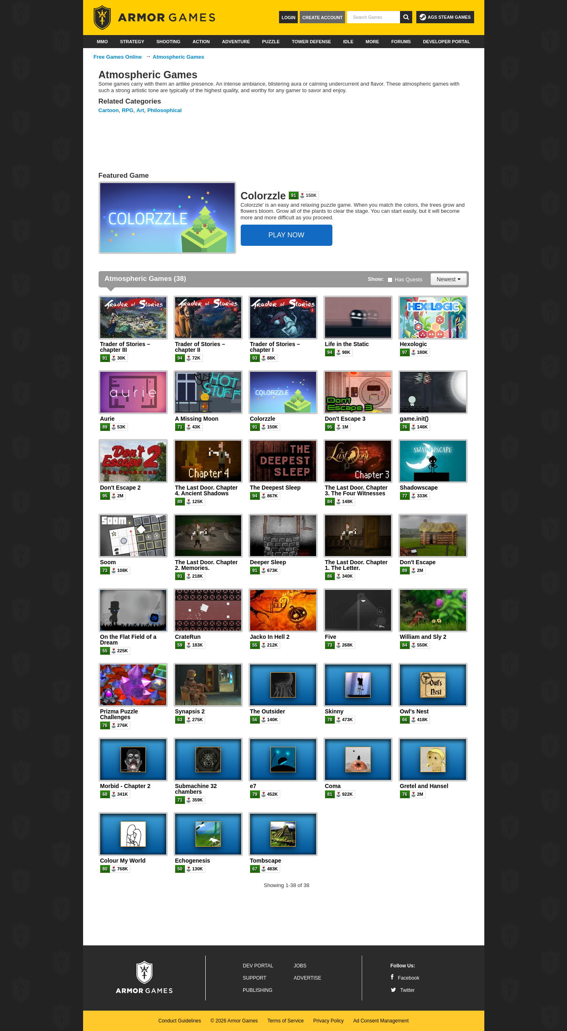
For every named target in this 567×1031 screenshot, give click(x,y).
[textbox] (373, 17)
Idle (348, 41)
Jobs (300, 966)
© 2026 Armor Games (234, 1021)
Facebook (405, 978)
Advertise (307, 978)
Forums (401, 41)
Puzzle (271, 41)
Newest (449, 279)
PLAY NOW (286, 235)
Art (140, 110)
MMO (102, 41)
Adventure (236, 41)
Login (288, 17)
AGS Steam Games (445, 17)
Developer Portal (446, 41)
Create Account (322, 17)
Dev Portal (258, 966)
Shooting (168, 41)
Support (254, 978)
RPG (127, 110)
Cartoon (109, 110)
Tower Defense (311, 41)
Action (201, 41)
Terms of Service (285, 1021)
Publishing (258, 990)
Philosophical (164, 110)
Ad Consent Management (381, 1021)
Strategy (132, 41)
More (372, 41)
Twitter (403, 990)
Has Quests (404, 279)
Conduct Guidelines (179, 1021)
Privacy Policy (328, 1021)
